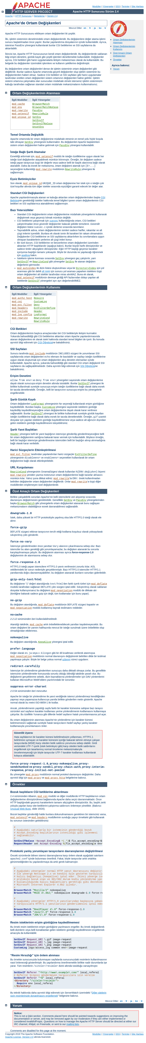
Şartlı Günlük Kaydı (23, 399)
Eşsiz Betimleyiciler (23, 179)
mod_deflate (99, 583)
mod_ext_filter (22, 304)
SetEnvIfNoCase (42, 123)
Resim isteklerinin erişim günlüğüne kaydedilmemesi (44, 922)
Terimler (126, 6)
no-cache (16, 614)
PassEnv (37, 110)
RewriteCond (40, 261)
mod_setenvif (20, 113)
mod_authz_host (22, 298)
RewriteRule (40, 113)
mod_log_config (22, 314)
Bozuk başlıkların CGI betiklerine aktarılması (39, 792)
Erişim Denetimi (20, 375)
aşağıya (25, 255)
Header (38, 311)
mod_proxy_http (55, 777)
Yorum (116, 69)
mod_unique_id (21, 117)
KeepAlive (44, 642)
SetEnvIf (38, 120)
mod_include (20, 311)
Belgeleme (39, 16)
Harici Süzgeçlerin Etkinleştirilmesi (33, 450)
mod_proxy (32, 774)
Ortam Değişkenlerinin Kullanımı (36, 287)
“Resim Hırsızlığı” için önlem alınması (35, 955)
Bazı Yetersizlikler (21, 210)
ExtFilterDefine (44, 308)
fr (90, 28)
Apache (9, 16)
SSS (117, 6)
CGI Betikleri (18, 328)
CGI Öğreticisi (45, 342)
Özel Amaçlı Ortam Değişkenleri (122, 54)
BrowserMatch (41, 104)
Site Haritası (137, 6)
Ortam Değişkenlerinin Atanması (36, 93)
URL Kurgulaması (21, 467)
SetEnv (36, 117)
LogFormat (40, 314)
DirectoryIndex (86, 268)
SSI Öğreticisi (87, 366)
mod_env (17, 107)
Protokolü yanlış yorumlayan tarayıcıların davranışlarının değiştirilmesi (56, 851)
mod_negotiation (62, 590)
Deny (37, 304)
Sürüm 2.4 (52, 16)
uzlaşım (66, 659)
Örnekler (117, 59)
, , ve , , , (57, 767)
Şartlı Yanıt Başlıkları (23, 429)
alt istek (46, 271)
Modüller (96, 6)
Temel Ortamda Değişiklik (27, 134)
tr (105, 28)
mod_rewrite (20, 110)
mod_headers (20, 308)
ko (100, 28)
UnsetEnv (38, 127)
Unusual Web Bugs (20, 808)
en (85, 28)
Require (39, 298)
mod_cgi (17, 301)
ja (94, 28)
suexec (53, 220)
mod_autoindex (26, 268)
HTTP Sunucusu (23, 16)
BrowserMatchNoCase (45, 107)
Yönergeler (108, 6)
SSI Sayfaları (18, 349)
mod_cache (18, 104)
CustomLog (40, 301)
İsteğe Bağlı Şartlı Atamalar (28, 152)
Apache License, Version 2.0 (19, 1037)
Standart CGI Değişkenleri (27, 193)
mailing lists (72, 1024)
